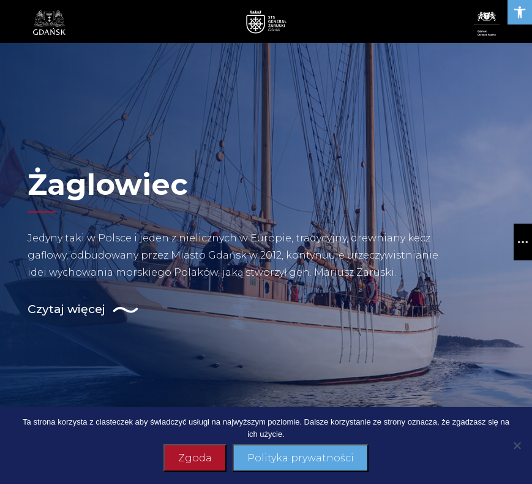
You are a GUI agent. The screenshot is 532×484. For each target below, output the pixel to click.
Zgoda (195, 458)
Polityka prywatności (300, 458)
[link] (520, 12)
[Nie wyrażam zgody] (517, 445)
